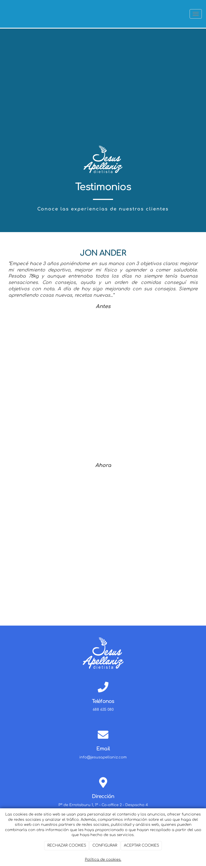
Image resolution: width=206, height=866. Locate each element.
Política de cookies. (103, 860)
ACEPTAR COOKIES (141, 845)
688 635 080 (103, 710)
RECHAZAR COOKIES (66, 845)
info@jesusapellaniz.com (103, 757)
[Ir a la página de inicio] (3, 14)
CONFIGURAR (104, 845)
